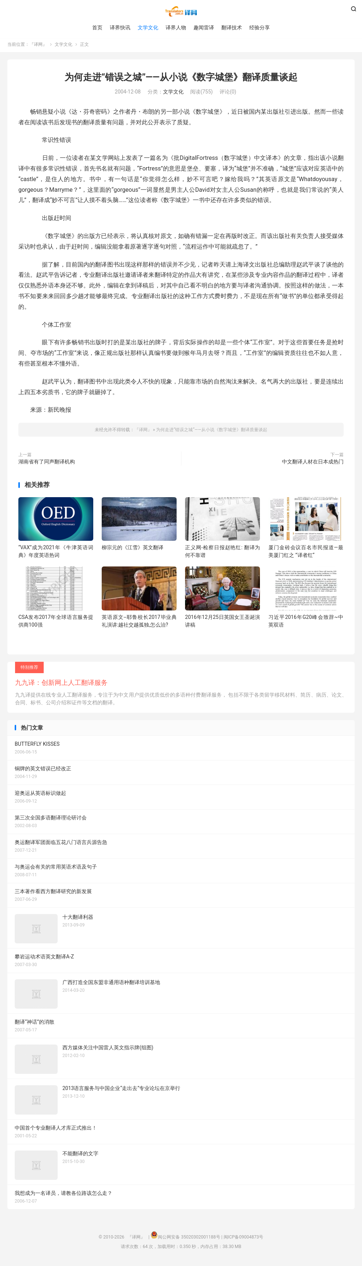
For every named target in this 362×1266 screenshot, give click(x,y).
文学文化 (148, 27)
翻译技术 (231, 27)
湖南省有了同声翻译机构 (46, 463)
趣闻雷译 (203, 27)
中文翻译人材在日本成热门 (313, 463)
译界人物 (176, 27)
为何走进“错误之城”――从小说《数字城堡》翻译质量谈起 (181, 79)
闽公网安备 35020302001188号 (189, 1238)
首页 (97, 27)
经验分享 (259, 27)
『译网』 (180, 11)
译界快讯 (120, 27)
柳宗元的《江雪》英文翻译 (132, 549)
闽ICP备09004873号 (244, 1238)
